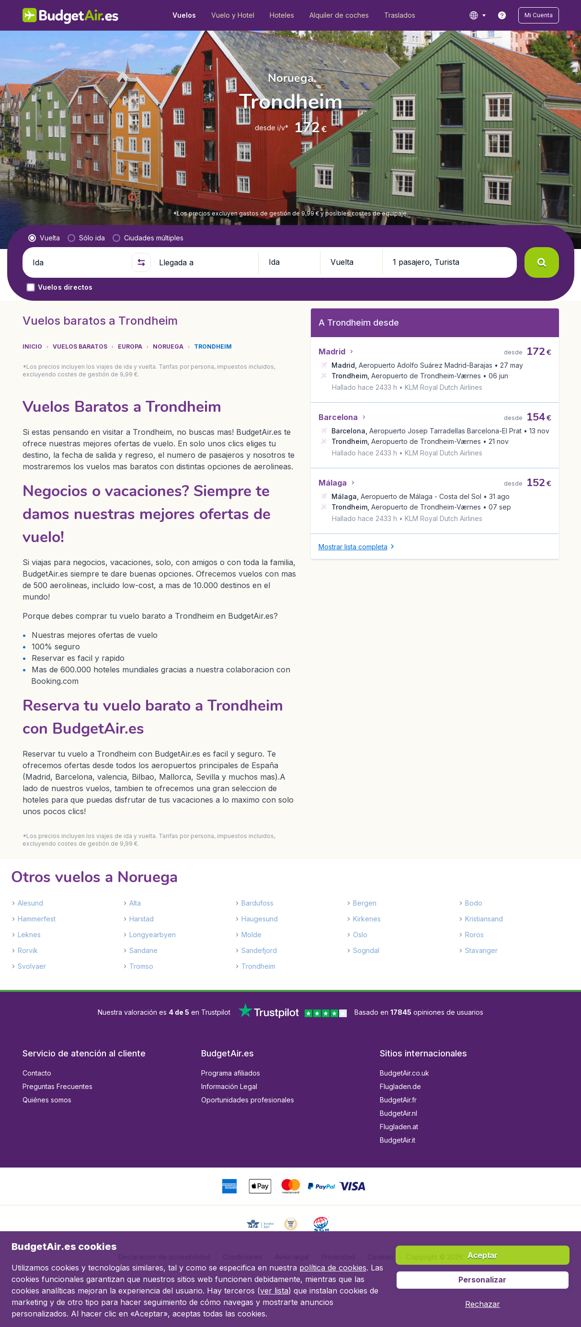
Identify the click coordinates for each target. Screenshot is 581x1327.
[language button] (477, 15)
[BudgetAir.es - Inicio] (71, 15)
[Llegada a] (204, 262)
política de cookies (332, 1267)
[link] (502, 15)
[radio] (44, 238)
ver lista (274, 1290)
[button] (538, 15)
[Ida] (78, 262)
